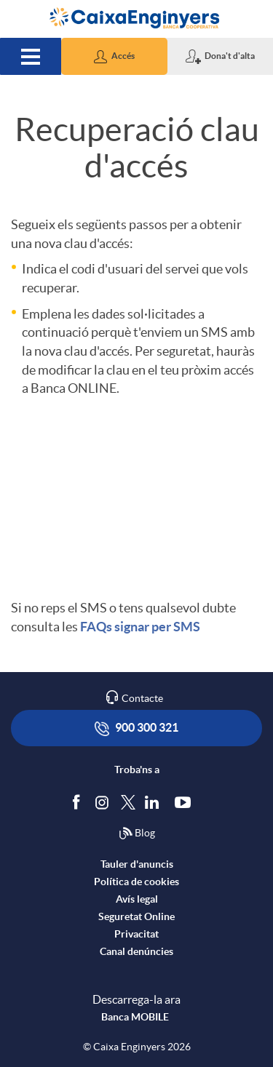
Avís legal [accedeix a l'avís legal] (137, 899)
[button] (114, 56)
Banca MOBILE (135, 1017)
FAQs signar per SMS (140, 626)
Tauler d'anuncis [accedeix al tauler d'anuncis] (136, 864)
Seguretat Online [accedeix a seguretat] (136, 916)
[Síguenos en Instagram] (103, 801)
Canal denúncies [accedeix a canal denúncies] (136, 951)
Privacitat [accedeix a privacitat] (136, 934)
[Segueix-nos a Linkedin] (155, 801)
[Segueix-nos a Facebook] (79, 801)
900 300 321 (136, 728)
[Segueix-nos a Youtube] (186, 801)
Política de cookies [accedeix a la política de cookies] (136, 881)
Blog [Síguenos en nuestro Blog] (137, 833)
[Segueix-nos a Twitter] (128, 801)
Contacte (142, 698)
